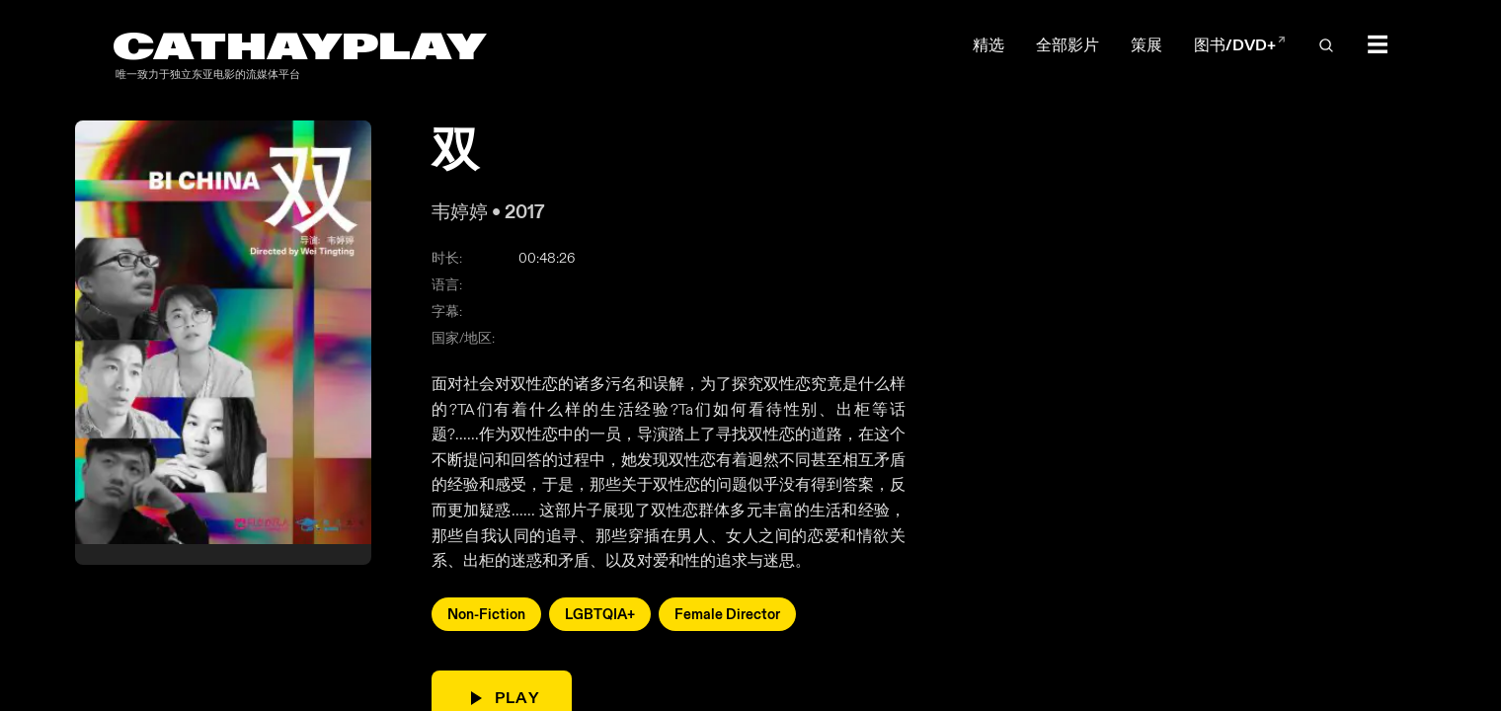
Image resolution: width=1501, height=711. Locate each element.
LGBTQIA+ (600, 614)
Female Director (727, 614)
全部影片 (1067, 45)
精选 (988, 45)
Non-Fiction (486, 614)
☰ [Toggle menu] (1377, 45)
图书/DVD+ (1240, 45)
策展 (1146, 45)
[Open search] (1326, 45)
